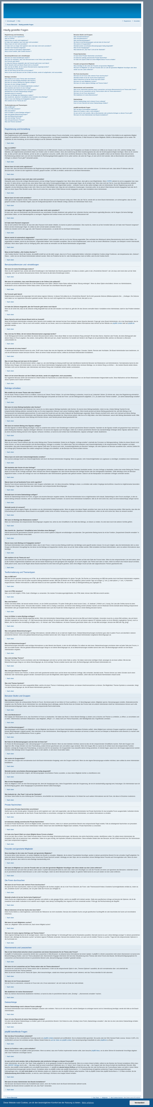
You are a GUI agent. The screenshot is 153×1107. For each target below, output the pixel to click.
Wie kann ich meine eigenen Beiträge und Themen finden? (91, 83)
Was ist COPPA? (10, 38)
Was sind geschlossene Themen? (14, 120)
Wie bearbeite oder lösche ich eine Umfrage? (18, 88)
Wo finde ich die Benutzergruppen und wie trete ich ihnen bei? (92, 42)
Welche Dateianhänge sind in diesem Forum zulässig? (89, 101)
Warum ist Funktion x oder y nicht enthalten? (87, 111)
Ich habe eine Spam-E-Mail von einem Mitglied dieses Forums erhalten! (94, 59)
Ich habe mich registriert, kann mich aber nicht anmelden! (21, 42)
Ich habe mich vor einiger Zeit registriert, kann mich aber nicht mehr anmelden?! (28, 46)
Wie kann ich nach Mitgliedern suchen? (85, 81)
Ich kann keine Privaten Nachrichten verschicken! (88, 55)
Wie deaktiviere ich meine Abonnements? (86, 95)
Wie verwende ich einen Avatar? (14, 68)
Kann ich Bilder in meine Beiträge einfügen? (17, 112)
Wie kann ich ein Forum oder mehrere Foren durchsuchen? (91, 75)
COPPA (109, 181)
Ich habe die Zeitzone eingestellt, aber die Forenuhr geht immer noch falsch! (27, 63)
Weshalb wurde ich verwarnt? (13, 93)
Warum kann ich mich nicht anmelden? (16, 44)
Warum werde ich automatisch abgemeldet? (17, 49)
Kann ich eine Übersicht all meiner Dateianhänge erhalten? (91, 103)
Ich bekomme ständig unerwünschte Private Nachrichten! (90, 57)
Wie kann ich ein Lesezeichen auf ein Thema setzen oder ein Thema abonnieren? (97, 91)
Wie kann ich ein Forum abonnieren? (84, 93)
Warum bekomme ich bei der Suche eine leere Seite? (89, 79)
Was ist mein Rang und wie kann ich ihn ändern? (19, 70)
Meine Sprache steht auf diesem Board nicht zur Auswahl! (21, 65)
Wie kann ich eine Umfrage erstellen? (16, 84)
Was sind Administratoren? (81, 36)
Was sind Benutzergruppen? (82, 40)
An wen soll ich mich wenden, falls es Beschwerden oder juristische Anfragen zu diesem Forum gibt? (103, 113)
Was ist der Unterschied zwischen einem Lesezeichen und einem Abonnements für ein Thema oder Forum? (105, 89)
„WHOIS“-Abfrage (13, 1065)
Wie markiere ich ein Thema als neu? (15, 100)
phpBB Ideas (96, 1050)
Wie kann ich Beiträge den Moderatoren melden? (19, 95)
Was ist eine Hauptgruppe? (81, 47)
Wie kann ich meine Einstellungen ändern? (17, 57)
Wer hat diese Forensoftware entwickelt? (85, 109)
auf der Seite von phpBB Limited (61, 1040)
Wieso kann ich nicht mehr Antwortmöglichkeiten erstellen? (22, 86)
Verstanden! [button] (140, 1103)
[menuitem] (17, 21)
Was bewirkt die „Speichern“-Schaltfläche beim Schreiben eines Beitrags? (26, 97)
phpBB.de (131, 323)
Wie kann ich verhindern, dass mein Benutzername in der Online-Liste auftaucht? (28, 59)
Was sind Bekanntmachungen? (14, 116)
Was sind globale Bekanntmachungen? (16, 114)
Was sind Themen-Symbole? (13, 121)
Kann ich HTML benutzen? (12, 109)
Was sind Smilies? (10, 110)
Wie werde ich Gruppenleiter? (82, 44)
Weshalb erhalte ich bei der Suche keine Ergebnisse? (89, 77)
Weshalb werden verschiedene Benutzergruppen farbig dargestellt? (93, 46)
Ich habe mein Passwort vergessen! (15, 47)
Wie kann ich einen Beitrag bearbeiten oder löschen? (20, 80)
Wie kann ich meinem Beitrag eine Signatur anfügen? (20, 82)
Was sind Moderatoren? (80, 38)
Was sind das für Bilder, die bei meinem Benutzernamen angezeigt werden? (27, 67)
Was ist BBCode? (10, 107)
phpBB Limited (117, 323)
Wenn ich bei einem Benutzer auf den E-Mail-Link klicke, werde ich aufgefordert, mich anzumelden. (34, 72)
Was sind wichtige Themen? (13, 118)
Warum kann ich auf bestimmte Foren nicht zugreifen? (20, 89)
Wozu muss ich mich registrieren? (15, 36)
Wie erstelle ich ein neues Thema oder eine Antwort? (20, 78)
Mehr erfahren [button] (88, 1103)
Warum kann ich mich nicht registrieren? (16, 40)
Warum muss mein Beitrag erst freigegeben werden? (20, 99)
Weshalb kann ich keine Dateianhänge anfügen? (19, 91)
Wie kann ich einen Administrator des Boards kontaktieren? (91, 115)
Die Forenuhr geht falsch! (12, 61)
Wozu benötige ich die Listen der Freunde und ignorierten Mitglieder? (94, 66)
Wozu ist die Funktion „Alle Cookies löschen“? (18, 51)
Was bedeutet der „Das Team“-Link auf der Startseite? (89, 49)
